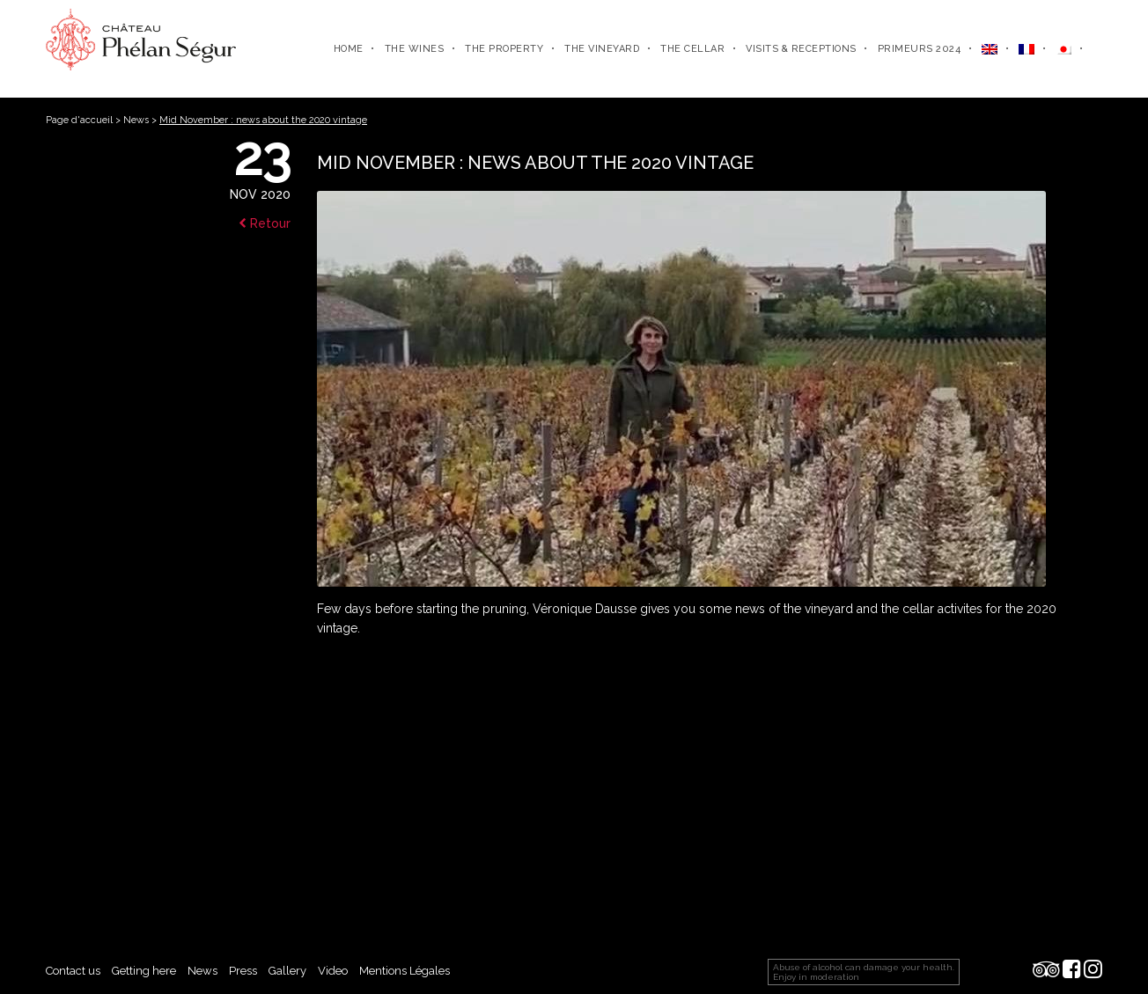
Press (243, 970)
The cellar (692, 49)
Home (349, 49)
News (136, 120)
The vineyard (601, 49)
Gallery (287, 970)
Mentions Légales (404, 970)
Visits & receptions (801, 49)
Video (333, 970)
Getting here (144, 970)
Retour (265, 223)
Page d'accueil (79, 120)
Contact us (73, 970)
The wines (415, 49)
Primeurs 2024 (919, 49)
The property (504, 49)
